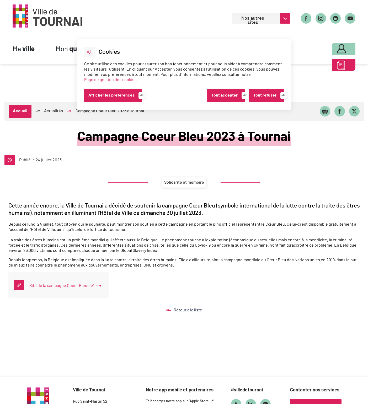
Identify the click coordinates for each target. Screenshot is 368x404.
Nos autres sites (252, 20)
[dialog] (184, 74)
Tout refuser (264, 95)
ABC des (333, 67)
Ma (24, 49)
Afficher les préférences (111, 95)
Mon (333, 48)
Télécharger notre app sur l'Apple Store (178, 401)
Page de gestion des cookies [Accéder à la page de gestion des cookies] (110, 80)
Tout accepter (224, 95)
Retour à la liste (189, 310)
